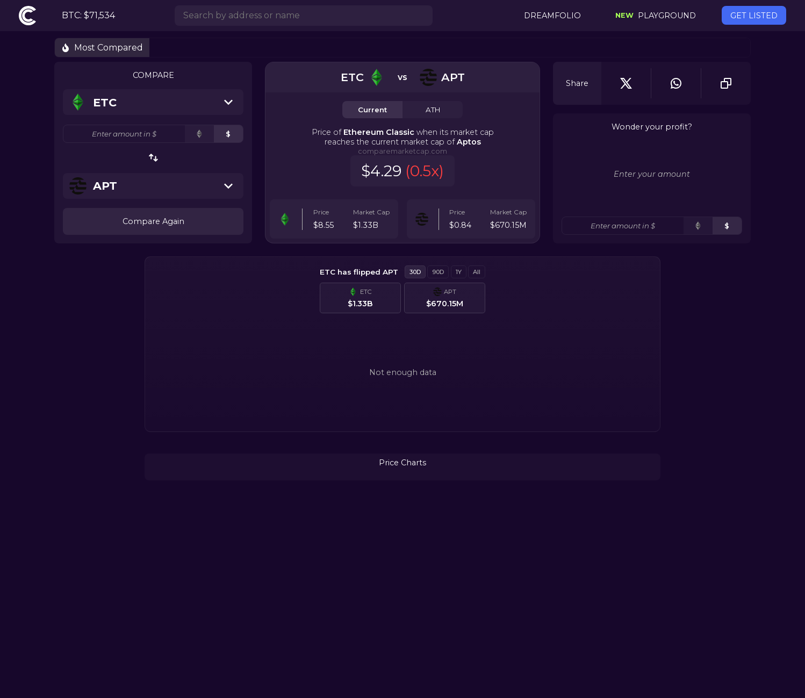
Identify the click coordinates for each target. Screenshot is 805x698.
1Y (459, 272)
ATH (433, 109)
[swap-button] (153, 157)
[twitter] (626, 83)
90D (438, 272)
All (476, 272)
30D (415, 272)
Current (372, 109)
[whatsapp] (676, 83)
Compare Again (153, 221)
